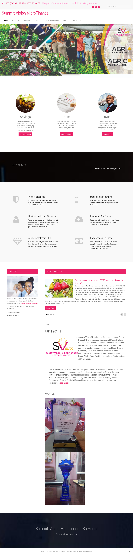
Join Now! (53, 246)
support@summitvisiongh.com (59, 3)
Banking (27, 20)
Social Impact (77, 20)
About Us (15, 20)
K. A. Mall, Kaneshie (86, 3)
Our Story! (40, 205)
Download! (104, 224)
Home (6, 20)
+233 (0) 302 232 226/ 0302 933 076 (22, 3)
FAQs (65, 20)
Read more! (63, 383)
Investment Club (52, 20)
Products (38, 20)
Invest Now (107, 134)
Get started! (94, 205)
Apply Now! (43, 227)
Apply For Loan (66, 134)
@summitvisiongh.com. (29, 303)
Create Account (25, 134)
